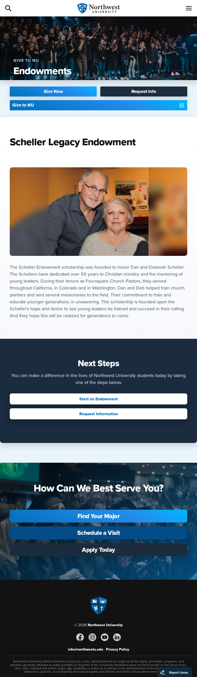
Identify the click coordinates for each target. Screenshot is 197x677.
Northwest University (105, 624)
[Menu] (189, 8)
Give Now (53, 91)
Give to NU (23, 105)
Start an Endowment (98, 399)
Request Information (98, 414)
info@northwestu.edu (85, 649)
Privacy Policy (117, 649)
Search (8, 8)
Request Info (143, 91)
